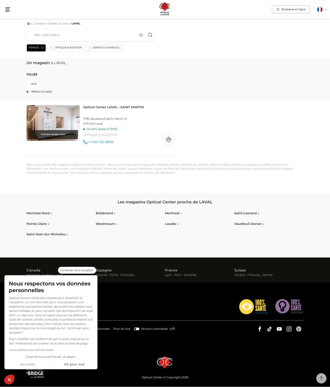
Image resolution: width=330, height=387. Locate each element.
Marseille (190, 275)
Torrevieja (127, 275)
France (171, 271)
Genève (239, 275)
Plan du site (121, 329)
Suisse (240, 271)
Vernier (267, 275)
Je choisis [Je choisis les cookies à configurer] (27, 364)
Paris (177, 275)
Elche (114, 275)
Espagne (104, 271)
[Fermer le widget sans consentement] (77, 270)
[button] (9, 379)
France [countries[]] (34, 48)
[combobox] (91, 35)
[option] (65, 49)
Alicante (101, 275)
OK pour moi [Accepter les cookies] (74, 364)
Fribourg (254, 275)
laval (33, 84)
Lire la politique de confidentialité (31, 350)
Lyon (168, 275)
